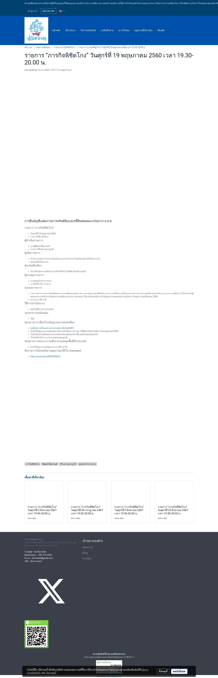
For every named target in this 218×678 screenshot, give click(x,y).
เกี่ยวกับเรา (70, 30)
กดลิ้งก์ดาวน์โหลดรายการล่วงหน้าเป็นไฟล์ (49, 328)
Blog (85, 552)
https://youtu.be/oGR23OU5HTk (45, 356)
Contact (87, 558)
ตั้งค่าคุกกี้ (163, 671)
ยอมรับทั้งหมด (179, 671)
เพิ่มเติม (161, 30)
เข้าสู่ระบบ (32, 11)
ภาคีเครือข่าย (107, 30)
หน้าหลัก (56, 30)
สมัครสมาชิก (48, 11)
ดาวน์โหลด (123, 30)
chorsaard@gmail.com (42, 558)
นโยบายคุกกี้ (51, 672)
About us (87, 547)
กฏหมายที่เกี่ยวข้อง (143, 30)
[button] (170, 30)
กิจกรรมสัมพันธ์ (88, 30)
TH (62, 11)
